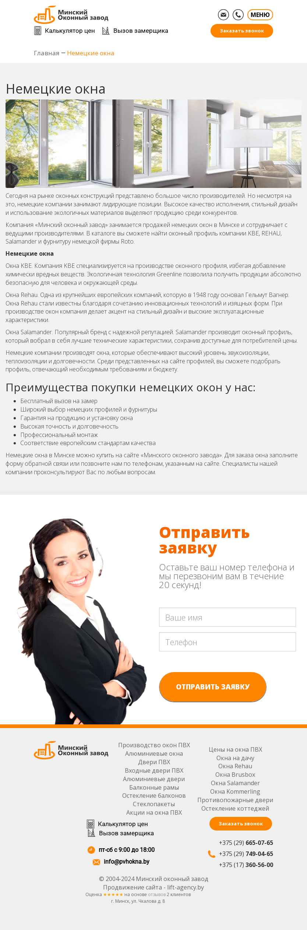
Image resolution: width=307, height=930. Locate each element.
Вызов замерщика (140, 30)
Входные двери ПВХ (154, 770)
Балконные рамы (154, 787)
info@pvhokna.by (126, 862)
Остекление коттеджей (235, 808)
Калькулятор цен (70, 30)
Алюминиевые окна (154, 753)
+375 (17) (246, 865)
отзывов (157, 895)
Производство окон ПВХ (154, 745)
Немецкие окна (90, 53)
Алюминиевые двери (154, 779)
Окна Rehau (235, 766)
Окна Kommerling (235, 791)
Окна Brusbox (235, 774)
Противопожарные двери (235, 800)
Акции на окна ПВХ (154, 812)
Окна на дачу (235, 758)
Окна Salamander (235, 783)
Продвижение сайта (132, 887)
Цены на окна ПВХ (235, 749)
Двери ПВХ (154, 762)
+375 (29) (246, 843)
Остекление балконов (154, 795)
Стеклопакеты (154, 804)
